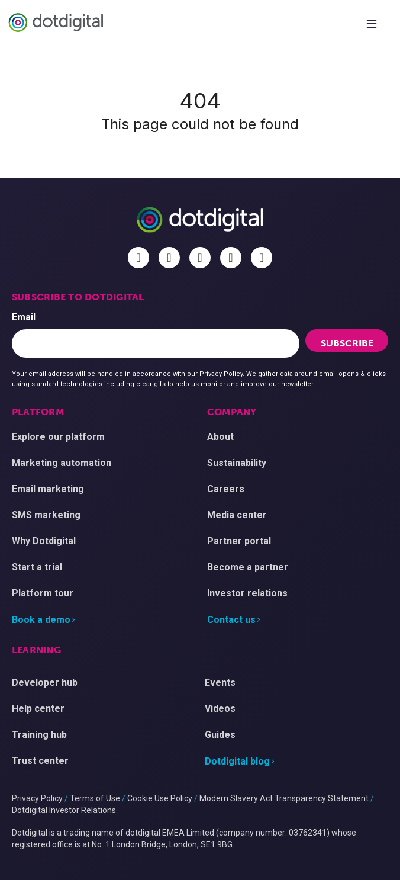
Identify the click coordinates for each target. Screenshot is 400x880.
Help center (38, 708)
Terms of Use (95, 798)
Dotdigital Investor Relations (64, 810)
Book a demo (41, 619)
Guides (220, 734)
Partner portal (239, 541)
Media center (237, 515)
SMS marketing (46, 515)
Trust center (40, 760)
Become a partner (247, 567)
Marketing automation (61, 462)
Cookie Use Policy (159, 798)
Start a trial (37, 567)
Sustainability (236, 462)
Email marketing (48, 488)
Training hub (39, 734)
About (220, 436)
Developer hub (45, 682)
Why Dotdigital (44, 541)
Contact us (231, 619)
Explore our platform (58, 436)
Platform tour (42, 593)
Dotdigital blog (237, 761)
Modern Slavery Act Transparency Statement (284, 798)
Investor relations (247, 593)
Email (24, 317)
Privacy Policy (221, 374)
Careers (225, 488)
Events (220, 682)
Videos (220, 708)
